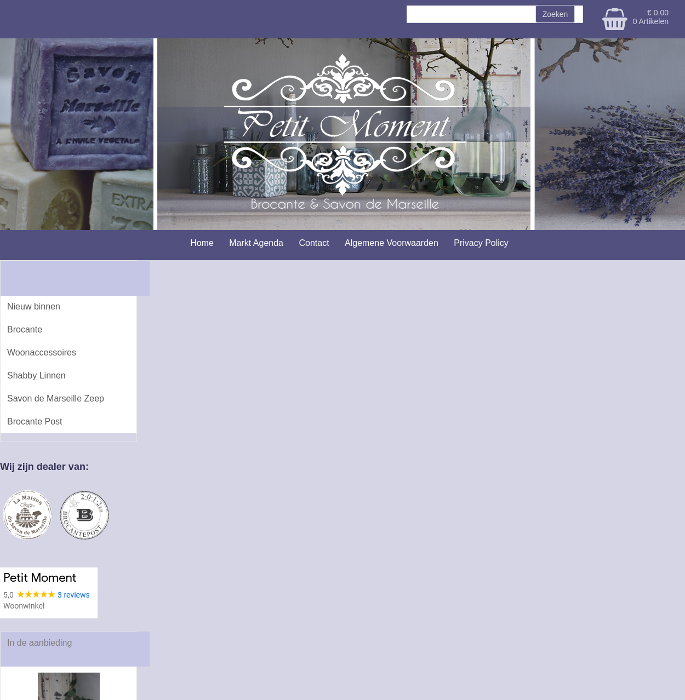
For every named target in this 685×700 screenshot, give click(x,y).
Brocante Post (34, 421)
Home (202, 243)
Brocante (24, 329)
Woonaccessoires (41, 352)
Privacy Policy (481, 243)
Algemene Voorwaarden (391, 243)
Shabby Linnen (36, 375)
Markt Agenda (256, 243)
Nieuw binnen (33, 306)
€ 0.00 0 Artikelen (651, 17)
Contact (314, 243)
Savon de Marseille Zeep (55, 398)
